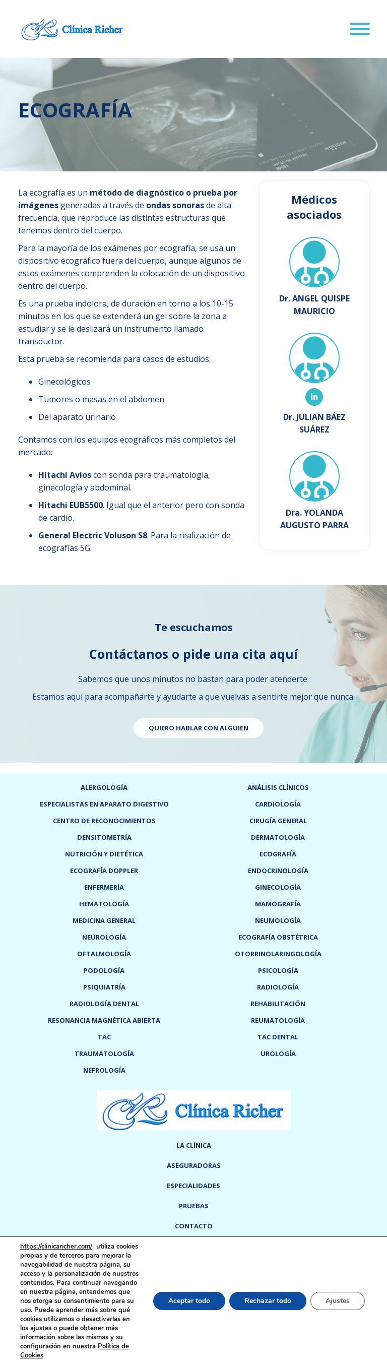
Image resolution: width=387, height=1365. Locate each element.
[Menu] (360, 30)
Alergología (104, 787)
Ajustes (338, 1301)
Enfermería (104, 887)
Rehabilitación (277, 1003)
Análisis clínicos (278, 787)
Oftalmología (104, 953)
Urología (278, 1053)
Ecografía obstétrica (278, 937)
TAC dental (277, 1036)
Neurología (104, 937)
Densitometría (104, 837)
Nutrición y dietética (104, 853)
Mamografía (278, 903)
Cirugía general (278, 820)
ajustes (40, 1328)
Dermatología (278, 837)
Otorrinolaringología (278, 953)
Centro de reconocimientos (104, 820)
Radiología (278, 986)
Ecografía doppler (104, 870)
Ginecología (278, 887)
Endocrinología (278, 870)
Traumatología (104, 1053)
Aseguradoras (194, 1165)
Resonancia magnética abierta (104, 1020)
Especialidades (193, 1185)
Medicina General (104, 920)
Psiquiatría (104, 986)
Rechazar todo (267, 1301)
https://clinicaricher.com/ (56, 1246)
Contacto (194, 1225)
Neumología (278, 920)
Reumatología (278, 1020)
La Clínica (193, 1145)
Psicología (278, 970)
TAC (104, 1036)
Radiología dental (104, 1003)
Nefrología (104, 1070)
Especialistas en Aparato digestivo (104, 804)
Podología (104, 970)
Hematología (104, 903)
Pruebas (194, 1205)
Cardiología (278, 804)
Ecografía (278, 853)
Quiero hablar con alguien (198, 727)
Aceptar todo (189, 1301)
